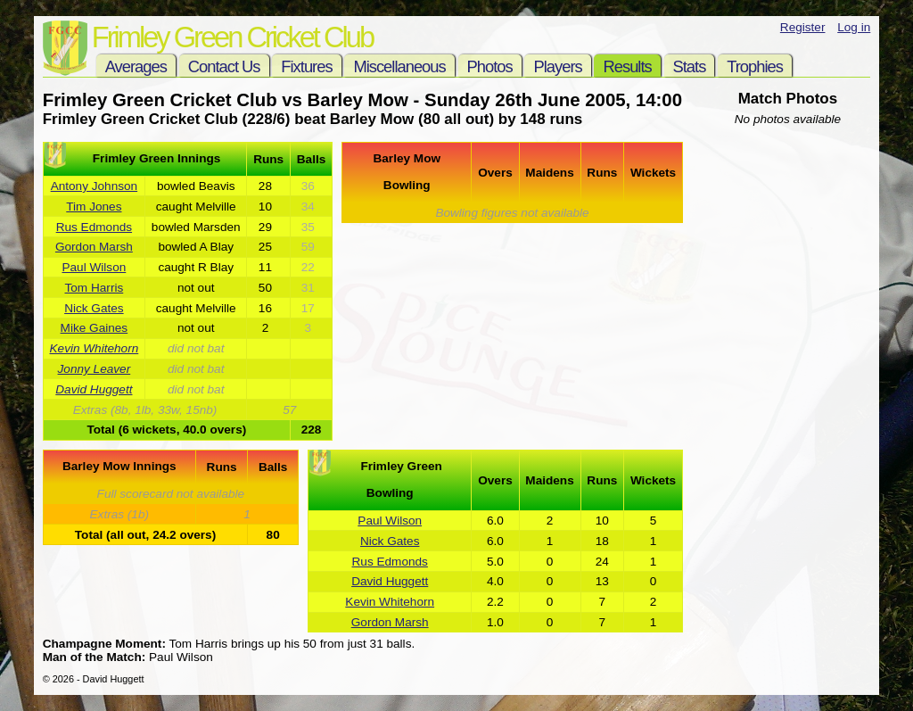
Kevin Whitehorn (94, 348)
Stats (689, 66)
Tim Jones (93, 206)
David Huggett (93, 389)
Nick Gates (93, 308)
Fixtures (306, 66)
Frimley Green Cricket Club (232, 37)
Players (557, 66)
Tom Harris (94, 287)
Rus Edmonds (94, 227)
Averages (136, 66)
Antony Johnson (94, 186)
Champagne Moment (102, 643)
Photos (490, 66)
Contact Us (224, 66)
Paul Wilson (94, 267)
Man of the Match (92, 657)
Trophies (755, 66)
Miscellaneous (399, 66)
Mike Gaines (94, 328)
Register (803, 27)
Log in (853, 27)
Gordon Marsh (94, 246)
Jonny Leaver (94, 369)
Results (627, 66)
